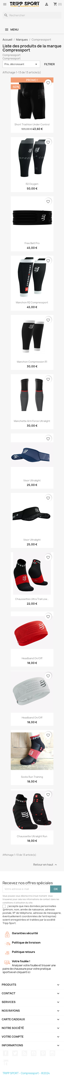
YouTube (33, 1053)
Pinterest (43, 1053)
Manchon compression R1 (32, 361)
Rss (24, 1053)
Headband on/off (32, 658)
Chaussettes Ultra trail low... (32, 599)
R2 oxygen (32, 183)
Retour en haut (45, 865)
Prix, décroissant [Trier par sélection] (21, 64)
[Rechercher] (32, 15)
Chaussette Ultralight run (32, 836)
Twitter (15, 1053)
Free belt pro (32, 243)
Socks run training (32, 776)
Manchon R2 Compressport (32, 302)
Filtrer (49, 64)
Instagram (52, 1053)
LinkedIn (5, 1062)
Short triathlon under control (32, 124)
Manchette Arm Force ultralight (32, 421)
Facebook (5, 1053)
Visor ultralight (32, 480)
